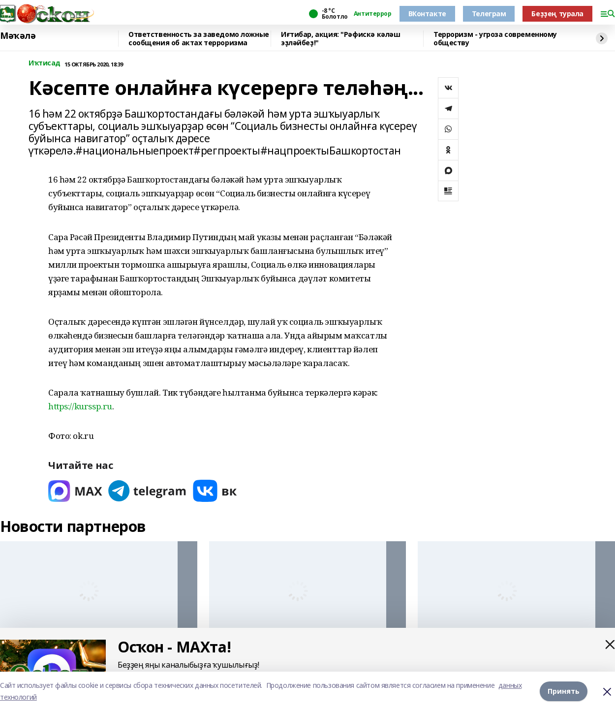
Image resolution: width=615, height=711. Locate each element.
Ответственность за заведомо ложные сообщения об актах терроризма (198, 39)
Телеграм (489, 13)
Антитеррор (373, 14)
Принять (564, 691)
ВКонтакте (427, 13)
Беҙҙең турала (557, 13)
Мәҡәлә (17, 36)
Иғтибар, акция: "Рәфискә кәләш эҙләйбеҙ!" (340, 39)
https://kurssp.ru (80, 406)
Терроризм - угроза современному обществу (495, 39)
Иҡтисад (45, 63)
